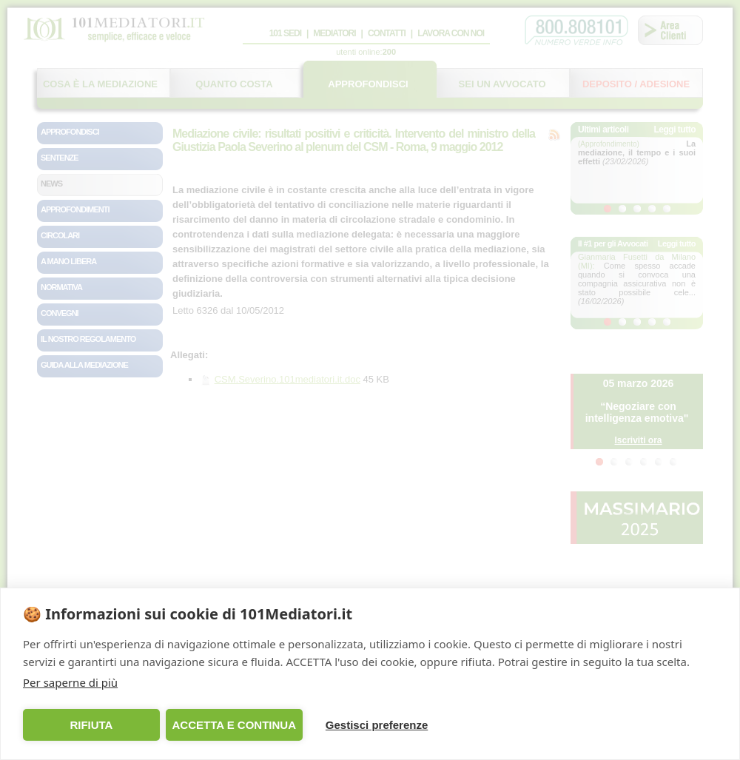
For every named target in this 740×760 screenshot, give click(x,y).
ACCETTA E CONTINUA (234, 725)
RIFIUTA (91, 725)
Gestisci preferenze (377, 725)
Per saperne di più (70, 682)
